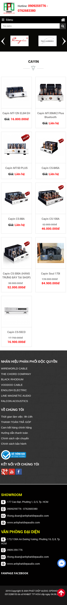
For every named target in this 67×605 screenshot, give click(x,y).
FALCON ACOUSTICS (14, 401)
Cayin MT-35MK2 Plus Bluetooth (50, 115)
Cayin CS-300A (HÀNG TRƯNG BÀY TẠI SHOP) (16, 275)
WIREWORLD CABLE (14, 368)
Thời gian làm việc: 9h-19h (17, 416)
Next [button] (64, 41)
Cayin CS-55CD (16, 332)
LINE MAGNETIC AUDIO (16, 395)
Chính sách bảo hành (13, 443)
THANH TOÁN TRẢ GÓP (16, 421)
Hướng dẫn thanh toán (14, 432)
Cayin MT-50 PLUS (16, 168)
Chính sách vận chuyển (15, 438)
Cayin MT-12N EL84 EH (16, 113)
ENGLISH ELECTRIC (14, 390)
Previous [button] (3, 41)
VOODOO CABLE (12, 384)
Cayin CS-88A (16, 218)
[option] (20, 41)
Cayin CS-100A (50, 218)
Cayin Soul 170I (50, 273)
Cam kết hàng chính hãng (16, 427)
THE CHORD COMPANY (16, 373)
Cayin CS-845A (50, 168)
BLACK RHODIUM (12, 379)
